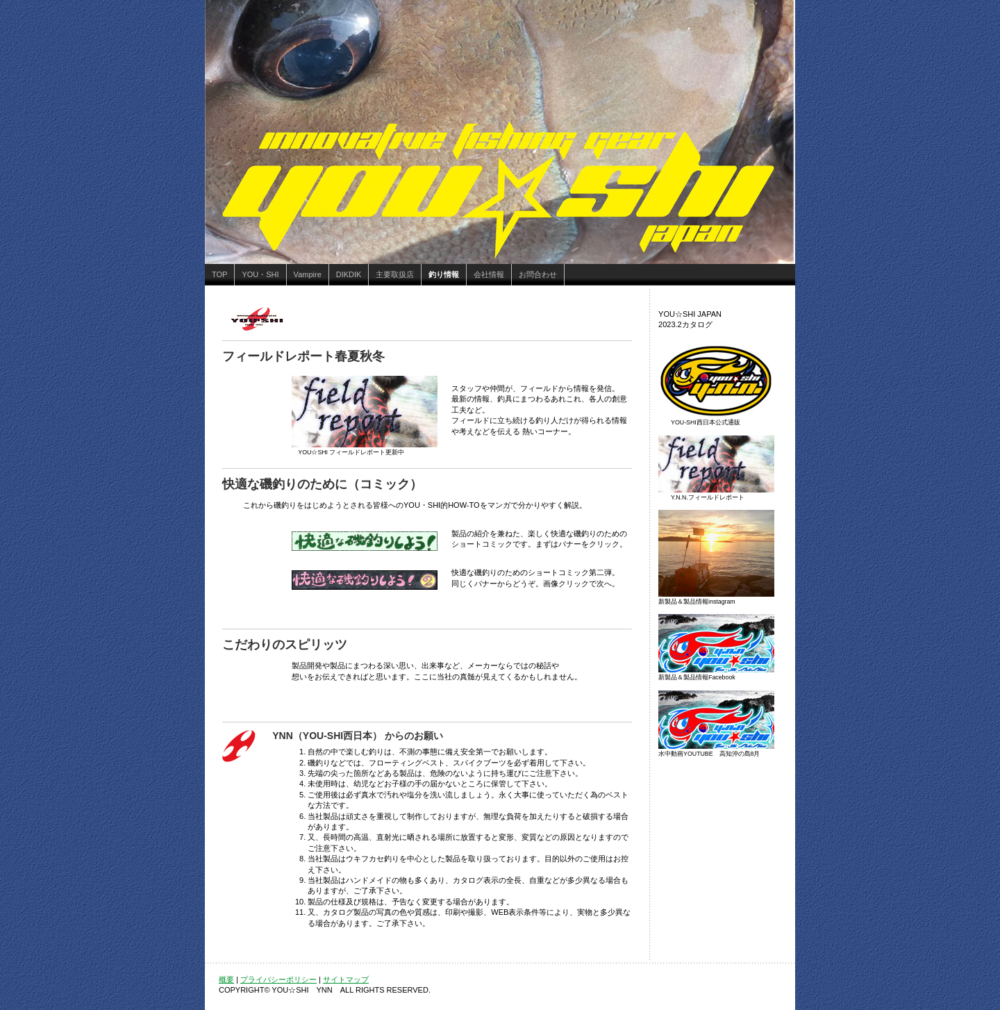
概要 (226, 979)
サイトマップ (346, 979)
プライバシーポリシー (278, 979)
